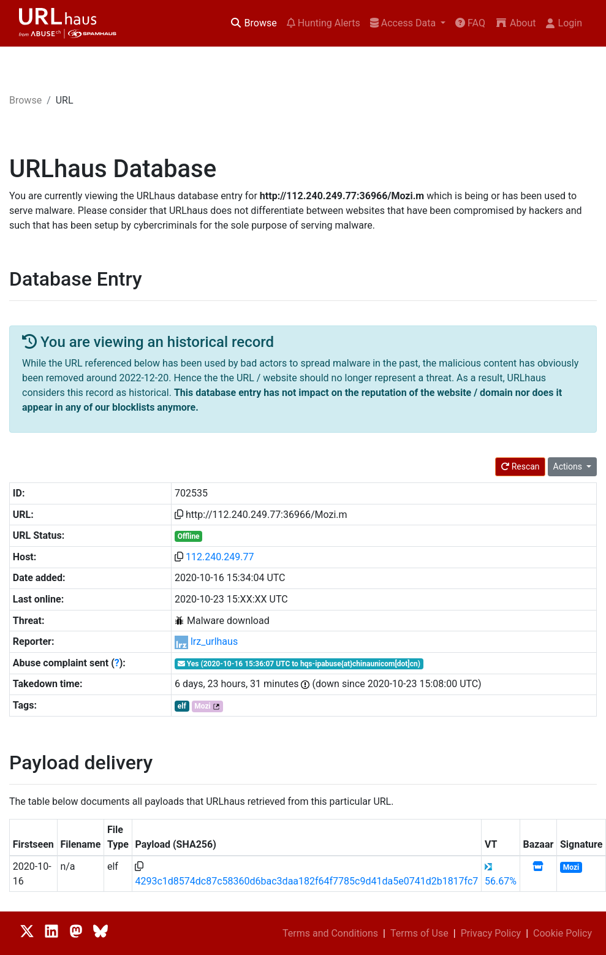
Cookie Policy (562, 933)
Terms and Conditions (330, 933)
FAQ (470, 23)
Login (564, 23)
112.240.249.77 (220, 557)
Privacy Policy (491, 933)
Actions (569, 466)
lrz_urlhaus (214, 641)
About (515, 23)
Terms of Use (419, 933)
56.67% (501, 881)
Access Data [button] (404, 23)
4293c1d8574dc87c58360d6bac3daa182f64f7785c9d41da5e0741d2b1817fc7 (306, 881)
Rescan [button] (520, 466)
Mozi (202, 706)
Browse (253, 23)
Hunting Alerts (323, 23)
